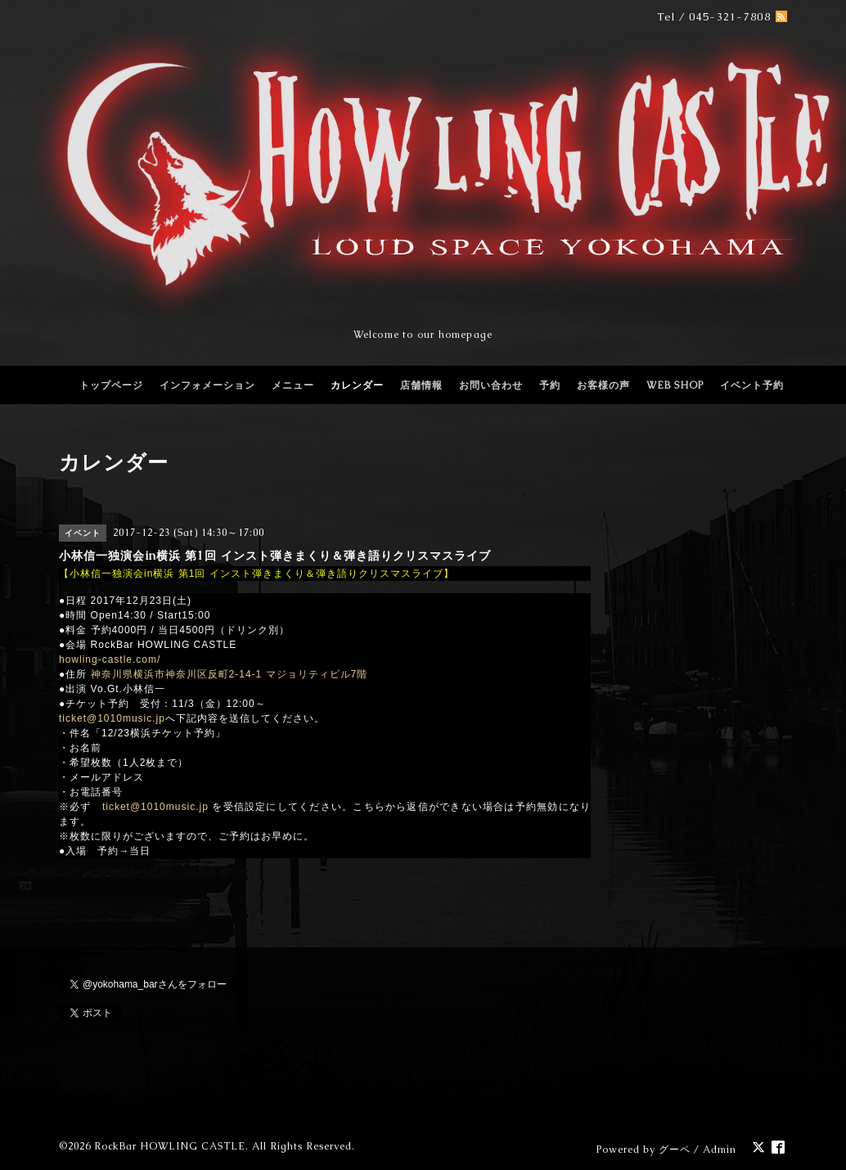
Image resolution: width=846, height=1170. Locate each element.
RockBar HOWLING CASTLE (169, 1146)
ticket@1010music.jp (112, 718)
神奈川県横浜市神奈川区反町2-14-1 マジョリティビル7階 (229, 674)
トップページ (111, 385)
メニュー (293, 385)
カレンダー (357, 385)
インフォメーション (207, 385)
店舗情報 (421, 385)
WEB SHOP (675, 385)
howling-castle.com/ (109, 659)
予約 (549, 385)
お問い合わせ (491, 385)
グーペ (675, 1149)
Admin (719, 1149)
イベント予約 (752, 385)
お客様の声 (603, 385)
